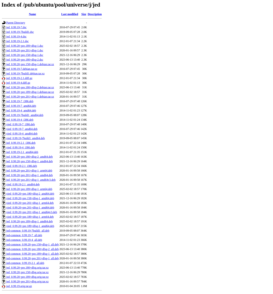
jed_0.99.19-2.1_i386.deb (20, 142)
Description (95, 14)
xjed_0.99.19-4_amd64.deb (22, 133)
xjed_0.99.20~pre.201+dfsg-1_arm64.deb (30, 202)
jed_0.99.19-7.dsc (16, 27)
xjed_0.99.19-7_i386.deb (20, 124)
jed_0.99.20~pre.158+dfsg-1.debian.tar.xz (30, 64)
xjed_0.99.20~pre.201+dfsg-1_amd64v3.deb (31, 212)
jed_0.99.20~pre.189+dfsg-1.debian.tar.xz (30, 91)
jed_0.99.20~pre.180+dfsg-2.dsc (24, 59)
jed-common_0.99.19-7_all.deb (24, 235)
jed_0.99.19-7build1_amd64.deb (24, 115)
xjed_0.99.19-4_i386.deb (20, 147)
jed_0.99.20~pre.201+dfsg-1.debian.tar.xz (30, 96)
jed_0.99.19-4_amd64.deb (21, 110)
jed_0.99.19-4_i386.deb (19, 119)
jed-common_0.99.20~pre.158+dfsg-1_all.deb (32, 244)
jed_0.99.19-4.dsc (16, 36)
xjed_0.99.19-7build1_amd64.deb (25, 138)
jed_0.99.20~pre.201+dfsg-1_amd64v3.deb (31, 179)
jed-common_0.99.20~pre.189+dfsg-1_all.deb (32, 253)
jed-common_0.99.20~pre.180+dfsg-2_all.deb (32, 249)
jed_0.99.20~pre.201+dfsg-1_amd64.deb (29, 175)
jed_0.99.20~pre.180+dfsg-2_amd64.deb (29, 156)
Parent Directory (15, 22)
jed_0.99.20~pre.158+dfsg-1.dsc (24, 55)
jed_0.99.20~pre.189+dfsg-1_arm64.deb (29, 189)
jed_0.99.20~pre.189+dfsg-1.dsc (24, 45)
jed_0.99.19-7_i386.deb (19, 101)
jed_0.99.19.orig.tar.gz (19, 286)
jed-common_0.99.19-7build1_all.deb (27, 230)
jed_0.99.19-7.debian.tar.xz (21, 68)
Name (32, 14)
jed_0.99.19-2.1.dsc (17, 41)
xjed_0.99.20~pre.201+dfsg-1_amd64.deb (30, 207)
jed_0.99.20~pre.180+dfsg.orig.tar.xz (27, 267)
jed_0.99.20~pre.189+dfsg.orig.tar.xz (27, 276)
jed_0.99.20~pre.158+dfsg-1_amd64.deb (29, 161)
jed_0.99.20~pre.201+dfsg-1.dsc (24, 50)
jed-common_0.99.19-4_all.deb (24, 239)
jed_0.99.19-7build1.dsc (20, 31)
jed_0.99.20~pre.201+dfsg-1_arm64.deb (29, 170)
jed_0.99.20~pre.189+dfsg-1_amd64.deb (29, 221)
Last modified (69, 14)
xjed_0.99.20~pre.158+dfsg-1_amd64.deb (30, 198)
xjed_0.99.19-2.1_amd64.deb (23, 184)
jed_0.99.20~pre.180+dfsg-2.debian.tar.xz (30, 87)
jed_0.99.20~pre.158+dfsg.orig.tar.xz (27, 272)
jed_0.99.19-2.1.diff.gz (19, 78)
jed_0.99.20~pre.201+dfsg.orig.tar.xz (27, 281)
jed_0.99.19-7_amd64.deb (21, 105)
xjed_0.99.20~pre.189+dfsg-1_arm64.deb (30, 216)
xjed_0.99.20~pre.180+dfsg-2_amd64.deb (30, 193)
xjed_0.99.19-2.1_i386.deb (21, 165)
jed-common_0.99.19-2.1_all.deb (25, 262)
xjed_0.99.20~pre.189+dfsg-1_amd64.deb (30, 226)
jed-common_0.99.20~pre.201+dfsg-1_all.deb (32, 258)
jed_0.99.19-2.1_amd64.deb (22, 152)
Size (83, 14)
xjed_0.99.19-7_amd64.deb (22, 128)
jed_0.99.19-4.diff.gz (18, 82)
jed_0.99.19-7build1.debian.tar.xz (25, 73)
